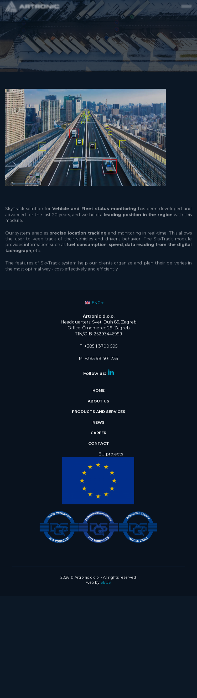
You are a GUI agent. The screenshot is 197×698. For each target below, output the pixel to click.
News (98, 419)
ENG (92, 299)
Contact (98, 440)
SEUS (106, 579)
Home (98, 387)
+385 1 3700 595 (101, 342)
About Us (98, 398)
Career (98, 429)
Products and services (98, 408)
